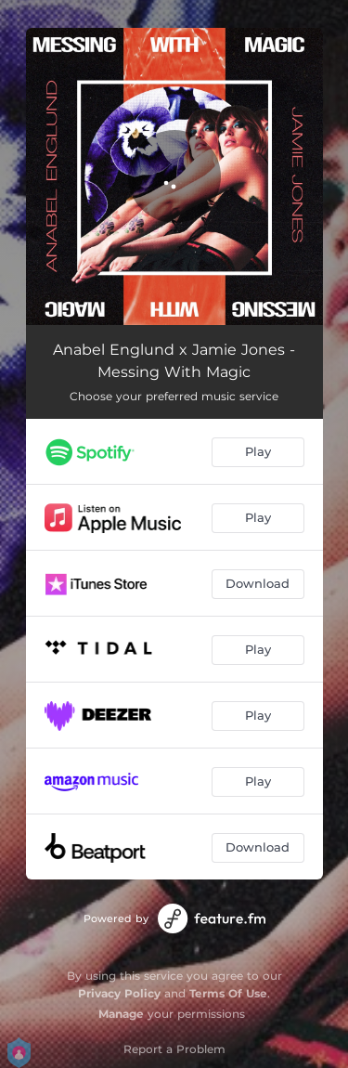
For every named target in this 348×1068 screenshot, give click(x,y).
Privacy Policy (119, 993)
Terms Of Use (228, 993)
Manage (121, 1014)
